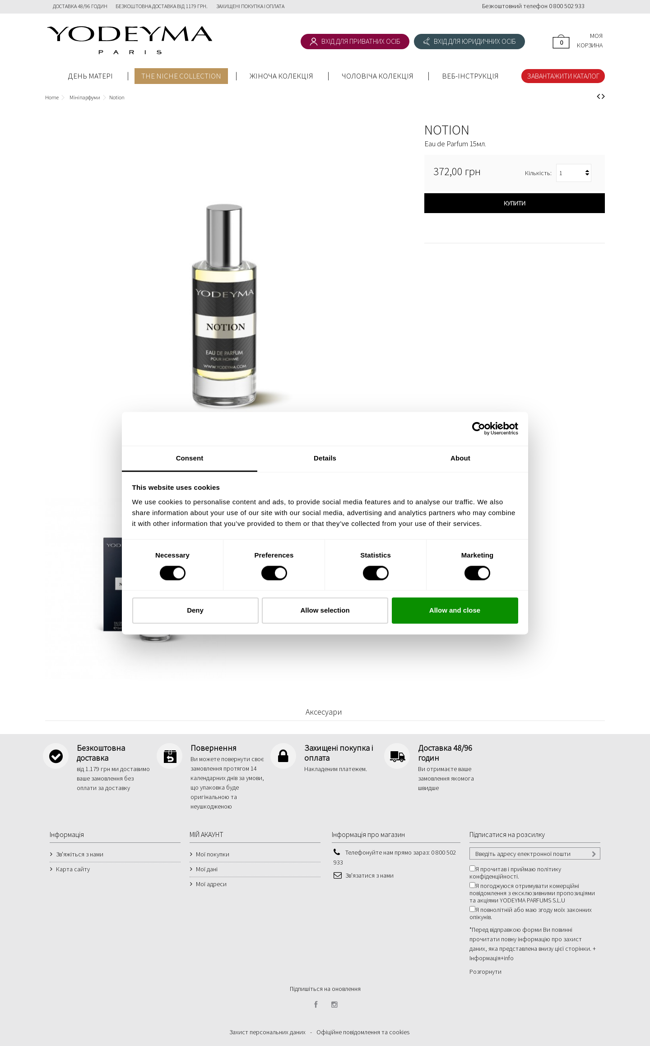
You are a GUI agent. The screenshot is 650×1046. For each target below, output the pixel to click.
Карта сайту (73, 869)
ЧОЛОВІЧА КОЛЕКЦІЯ (377, 76)
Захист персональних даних (267, 1032)
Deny (195, 610)
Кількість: (538, 173)
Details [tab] (325, 458)
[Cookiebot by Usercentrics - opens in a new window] (478, 428)
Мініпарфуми (85, 97)
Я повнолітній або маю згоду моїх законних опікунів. (530, 913)
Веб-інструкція (470, 76)
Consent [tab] (190, 458)
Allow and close (454, 610)
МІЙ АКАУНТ (206, 834)
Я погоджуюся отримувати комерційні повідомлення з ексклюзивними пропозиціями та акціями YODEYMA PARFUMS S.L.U (532, 893)
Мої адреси (211, 884)
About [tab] (460, 458)
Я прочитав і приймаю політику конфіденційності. (515, 872)
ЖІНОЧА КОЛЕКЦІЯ (281, 76)
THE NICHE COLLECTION (181, 76)
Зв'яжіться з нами (79, 854)
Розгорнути (485, 971)
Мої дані (207, 869)
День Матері (90, 76)
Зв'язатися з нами (369, 875)
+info (507, 958)
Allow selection (324, 610)
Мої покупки (212, 854)
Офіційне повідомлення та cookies (362, 1032)
